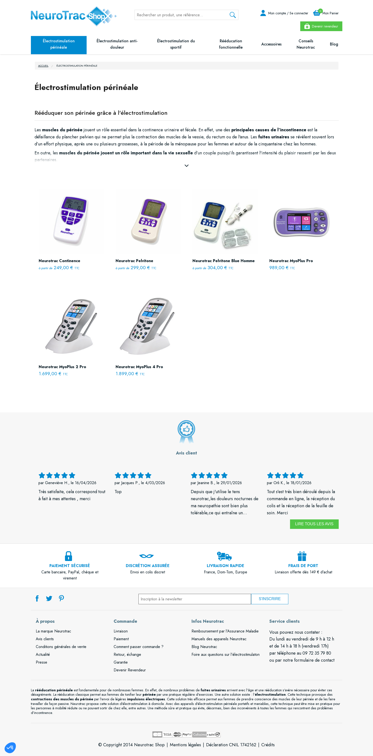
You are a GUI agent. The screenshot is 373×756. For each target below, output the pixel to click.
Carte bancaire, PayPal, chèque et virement (70, 569)
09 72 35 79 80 (316, 653)
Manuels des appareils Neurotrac (218, 639)
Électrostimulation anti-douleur (117, 44)
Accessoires (271, 44)
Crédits (268, 745)
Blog (334, 44)
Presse (41, 662)
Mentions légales (185, 745)
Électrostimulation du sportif (176, 44)
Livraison (121, 631)
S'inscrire (270, 599)
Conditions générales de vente (61, 646)
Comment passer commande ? (139, 646)
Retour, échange (127, 654)
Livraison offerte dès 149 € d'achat (303, 566)
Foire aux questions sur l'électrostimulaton (225, 654)
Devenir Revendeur (130, 670)
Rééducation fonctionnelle (231, 44)
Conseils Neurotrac (306, 44)
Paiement (121, 639)
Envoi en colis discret (148, 566)
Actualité (43, 654)
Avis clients (45, 639)
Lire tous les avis (314, 524)
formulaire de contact (314, 660)
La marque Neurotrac (53, 631)
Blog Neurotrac (204, 646)
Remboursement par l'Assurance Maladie (225, 631)
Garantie (121, 662)
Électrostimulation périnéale (59, 44)
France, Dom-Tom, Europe (225, 566)
